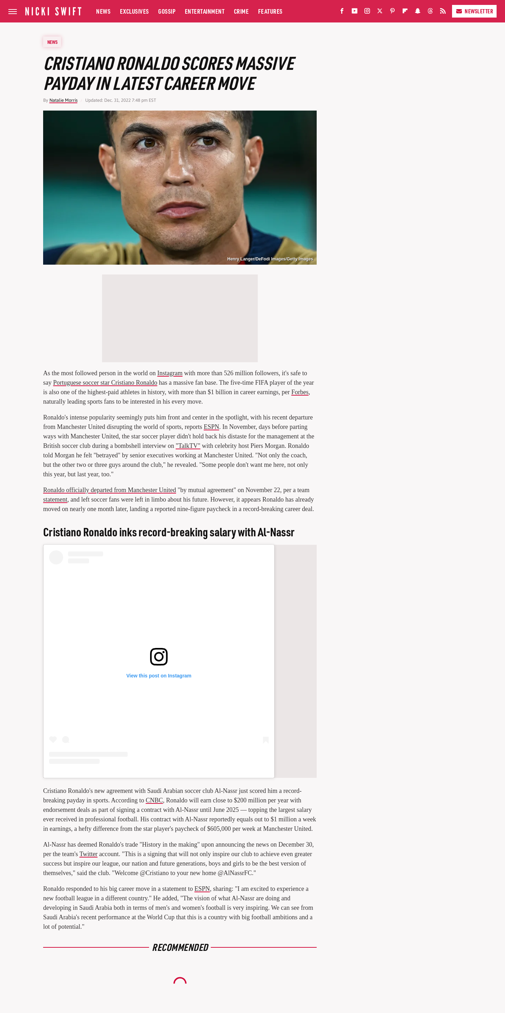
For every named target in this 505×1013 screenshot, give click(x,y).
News (103, 11)
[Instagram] (367, 12)
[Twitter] (379, 12)
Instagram (169, 373)
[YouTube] (354, 12)
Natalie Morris (63, 100)
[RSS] (442, 12)
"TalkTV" (188, 445)
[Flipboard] (405, 12)
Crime (241, 11)
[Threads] (430, 12)
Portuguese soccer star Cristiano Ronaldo (105, 382)
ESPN (211, 426)
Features (270, 11)
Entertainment (205, 11)
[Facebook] (341, 12)
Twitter (88, 854)
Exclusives (134, 11)
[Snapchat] (417, 12)
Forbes (300, 392)
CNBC (154, 800)
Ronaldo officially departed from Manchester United (109, 490)
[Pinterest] (392, 12)
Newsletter (474, 11)
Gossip (166, 11)
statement (55, 499)
